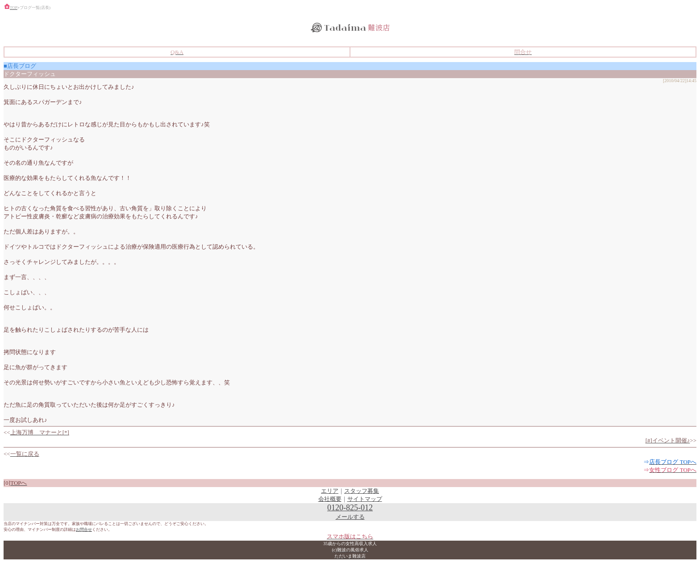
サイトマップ (364, 499)
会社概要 (330, 499)
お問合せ (84, 529)
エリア (329, 491)
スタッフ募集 (361, 491)
